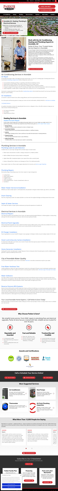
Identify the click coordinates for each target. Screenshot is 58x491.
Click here (27, 260)
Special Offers (37, 0)
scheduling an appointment (13, 80)
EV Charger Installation (9, 232)
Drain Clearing (6, 196)
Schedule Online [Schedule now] (29, 377)
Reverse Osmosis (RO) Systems (12, 286)
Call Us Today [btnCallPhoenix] (10, 377)
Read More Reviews (29, 453)
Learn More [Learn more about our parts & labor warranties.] (47, 482)
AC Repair (4, 77)
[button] (26, 448)
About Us (32, 0)
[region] (11, 482)
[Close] (20, 475)
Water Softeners (7, 276)
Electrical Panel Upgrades (10, 223)
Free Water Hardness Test (10, 266)
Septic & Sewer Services (9, 203)
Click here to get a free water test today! (47, 269)
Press (53, 0)
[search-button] (56, 1)
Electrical (37, 14)
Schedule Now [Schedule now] (45, 10)
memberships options (28, 91)
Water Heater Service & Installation (13, 188)
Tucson (35, 2)
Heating (14, 14)
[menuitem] (27, 1)
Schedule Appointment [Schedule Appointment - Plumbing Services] (9, 309)
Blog (28, 0)
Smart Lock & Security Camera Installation (15, 240)
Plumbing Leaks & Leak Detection (13, 148)
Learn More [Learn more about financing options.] (29, 480)
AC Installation (6, 96)
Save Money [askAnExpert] (48, 377)
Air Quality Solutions (6, 103)
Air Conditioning (6, 14)
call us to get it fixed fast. (41, 164)
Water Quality (45, 14)
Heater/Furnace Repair (12, 120)
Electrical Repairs (7, 214)
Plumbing (21, 14)
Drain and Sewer (29, 14)
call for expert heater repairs (44, 123)
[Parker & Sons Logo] (9, 7)
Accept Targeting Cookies (11, 484)
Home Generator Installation (11, 249)
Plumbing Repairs (7, 170)
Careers (43, 0)
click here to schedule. (50, 100)
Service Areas (48, 0)
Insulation (53, 14)
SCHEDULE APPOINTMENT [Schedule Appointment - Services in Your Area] (10, 32)
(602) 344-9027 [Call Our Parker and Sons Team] (45, 6)
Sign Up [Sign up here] (29, 464)
